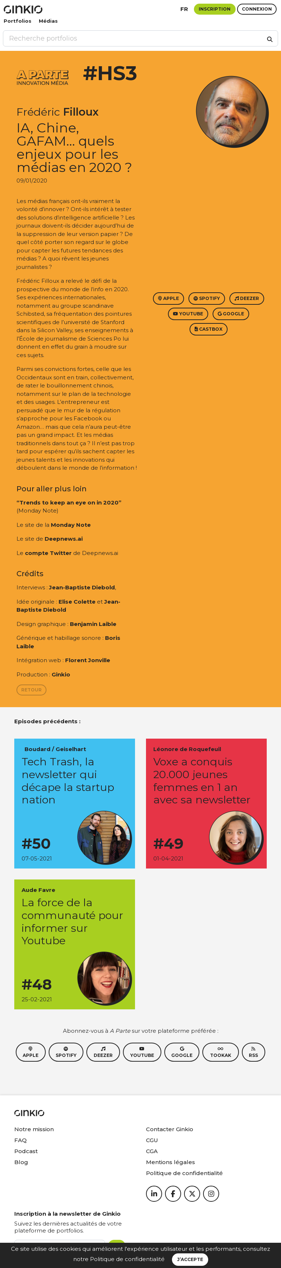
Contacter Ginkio (169, 1129)
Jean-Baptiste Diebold (82, 587)
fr (184, 8)
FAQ (20, 1140)
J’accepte (190, 1259)
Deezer (247, 298)
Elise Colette (77, 601)
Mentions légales (170, 1162)
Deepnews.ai (64, 538)
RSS (253, 1052)
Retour (31, 690)
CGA (152, 1151)
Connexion (257, 9)
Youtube (188, 313)
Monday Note (71, 524)
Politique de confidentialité (127, 1259)
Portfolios (17, 21)
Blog (21, 1162)
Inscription (215, 9)
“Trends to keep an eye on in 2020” (68, 502)
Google (231, 313)
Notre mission (34, 1129)
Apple (168, 298)
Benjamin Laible (93, 623)
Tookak (220, 1052)
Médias (48, 21)
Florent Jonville (87, 660)
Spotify (207, 298)
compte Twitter (48, 552)
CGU (152, 1140)
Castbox (208, 329)
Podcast (26, 1151)
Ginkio (61, 674)
